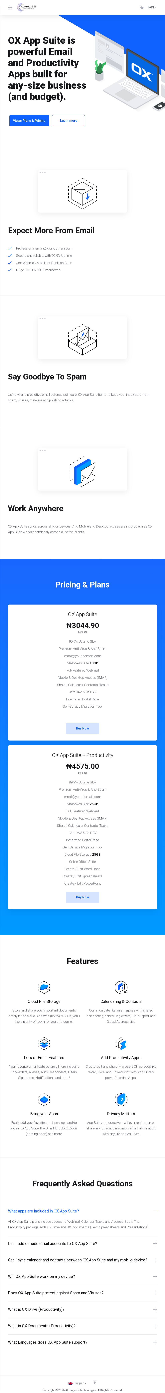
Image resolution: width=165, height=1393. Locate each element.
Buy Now (82, 726)
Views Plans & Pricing (29, 121)
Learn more (70, 121)
